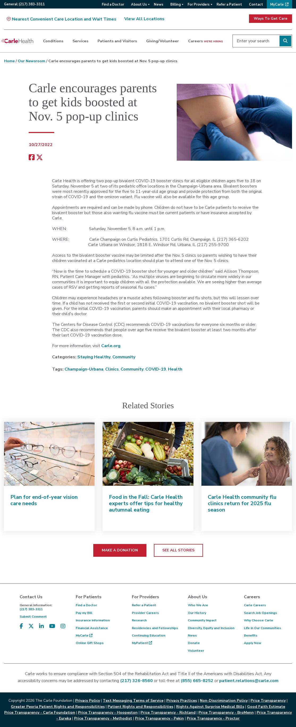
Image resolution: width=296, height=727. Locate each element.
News (192, 635)
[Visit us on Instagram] (63, 626)
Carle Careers (255, 605)
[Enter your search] (262, 41)
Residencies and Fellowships (155, 628)
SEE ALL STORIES (178, 550)
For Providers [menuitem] (199, 4)
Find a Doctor (86, 605)
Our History (197, 613)
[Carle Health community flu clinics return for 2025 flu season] (246, 454)
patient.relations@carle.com (248, 681)
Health (175, 369)
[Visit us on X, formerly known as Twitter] (31, 626)
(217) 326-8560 (136, 681)
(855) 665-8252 (197, 681)
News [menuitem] (158, 4)
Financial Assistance (92, 628)
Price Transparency (268, 700)
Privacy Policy (87, 700)
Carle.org (110, 346)
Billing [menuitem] (175, 4)
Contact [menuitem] (256, 4)
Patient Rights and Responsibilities (140, 706)
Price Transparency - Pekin (159, 718)
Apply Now (252, 643)
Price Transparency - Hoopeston (108, 712)
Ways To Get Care (270, 18)
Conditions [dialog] (53, 41)
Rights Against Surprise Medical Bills (210, 706)
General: (24, 4)
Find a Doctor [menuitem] (113, 4)
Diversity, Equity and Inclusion (211, 628)
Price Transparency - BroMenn (226, 712)
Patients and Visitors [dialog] (117, 41)
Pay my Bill (84, 613)
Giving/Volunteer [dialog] (162, 41)
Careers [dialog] (205, 41)
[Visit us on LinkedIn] (41, 626)
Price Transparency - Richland (168, 712)
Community (123, 357)
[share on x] (39, 157)
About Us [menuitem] (139, 4)
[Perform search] (285, 41)
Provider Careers (145, 613)
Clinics (112, 369)
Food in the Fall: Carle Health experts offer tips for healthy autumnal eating (146, 503)
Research (139, 620)
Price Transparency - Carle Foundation (39, 712)
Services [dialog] (80, 41)
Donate (194, 643)
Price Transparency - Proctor (213, 718)
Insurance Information (93, 620)
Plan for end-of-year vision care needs (44, 500)
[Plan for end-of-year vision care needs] (49, 454)
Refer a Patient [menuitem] (229, 4)
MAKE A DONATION (120, 550)
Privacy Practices (181, 700)
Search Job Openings (260, 613)
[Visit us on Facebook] (21, 626)
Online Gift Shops (90, 643)
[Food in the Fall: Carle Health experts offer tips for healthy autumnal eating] (148, 454)
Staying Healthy (94, 357)
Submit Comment (33, 616)
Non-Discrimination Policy (224, 700)
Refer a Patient (144, 605)
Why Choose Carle (258, 620)
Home (9, 61)
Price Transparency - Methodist (103, 718)
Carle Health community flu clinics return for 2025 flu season (242, 503)
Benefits (250, 635)
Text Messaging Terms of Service (133, 700)
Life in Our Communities (262, 628)
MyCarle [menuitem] (277, 4)
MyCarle (84, 635)
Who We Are (198, 605)
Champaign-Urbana (84, 369)
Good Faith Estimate (266, 706)
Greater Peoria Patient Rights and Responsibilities (58, 706)
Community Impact (202, 620)
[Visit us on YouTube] (52, 626)
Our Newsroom (31, 61)
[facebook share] (32, 157)
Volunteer (196, 651)
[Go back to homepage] (17, 41)
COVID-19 (155, 369)
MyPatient (142, 643)
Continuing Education (148, 635)
